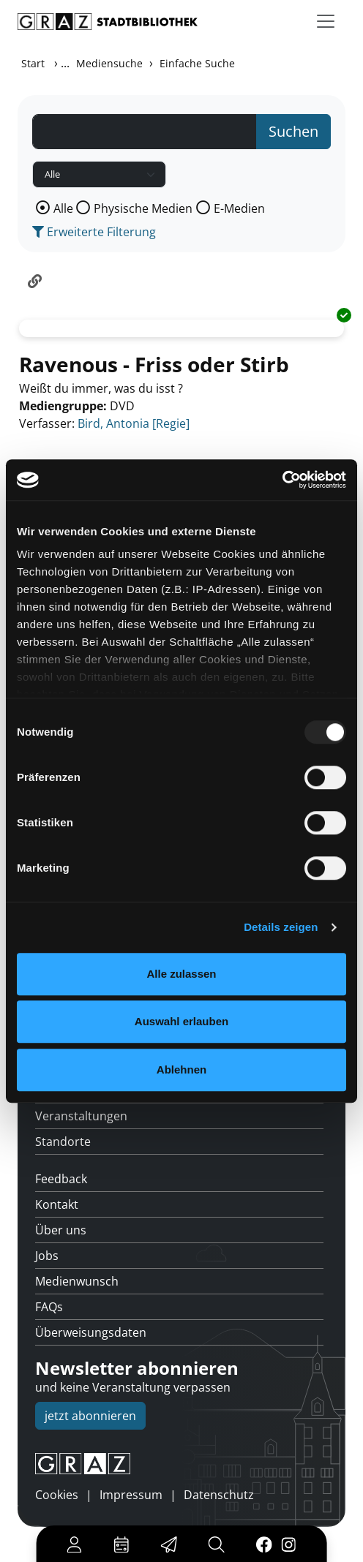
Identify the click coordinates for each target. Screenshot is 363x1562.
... (65, 63)
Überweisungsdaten (90, 1332)
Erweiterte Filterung (94, 232)
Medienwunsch (77, 1281)
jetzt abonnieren (90, 1416)
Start (33, 63)
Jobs (47, 1256)
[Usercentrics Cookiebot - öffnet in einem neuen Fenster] (282, 479)
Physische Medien (143, 208)
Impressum (131, 1495)
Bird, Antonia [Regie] (134, 423)
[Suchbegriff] (144, 131)
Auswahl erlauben (181, 1021)
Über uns (60, 1230)
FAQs (49, 1307)
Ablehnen (181, 1069)
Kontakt (56, 1204)
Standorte (63, 1141)
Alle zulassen (181, 973)
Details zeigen (281, 927)
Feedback (61, 1179)
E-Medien (239, 208)
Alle (63, 208)
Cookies (56, 1495)
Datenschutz (219, 1495)
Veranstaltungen (81, 1116)
